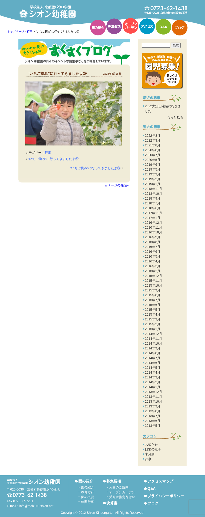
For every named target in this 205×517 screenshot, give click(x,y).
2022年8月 (152, 135)
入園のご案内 (119, 487)
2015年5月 (152, 309)
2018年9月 (152, 198)
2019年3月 (152, 174)
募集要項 (114, 26)
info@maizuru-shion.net (36, 506)
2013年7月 (152, 416)
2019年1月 (152, 184)
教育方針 (87, 492)
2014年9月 (152, 348)
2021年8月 (152, 145)
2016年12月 (153, 222)
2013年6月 (152, 421)
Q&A (163, 27)
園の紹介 (98, 28)
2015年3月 (152, 319)
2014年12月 (153, 334)
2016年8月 (152, 242)
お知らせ (151, 444)
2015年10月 (153, 285)
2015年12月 (153, 276)
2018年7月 (152, 203)
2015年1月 (152, 329)
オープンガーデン (131, 26)
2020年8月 (152, 150)
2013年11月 (153, 396)
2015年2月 (152, 324)
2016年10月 (153, 232)
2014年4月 (152, 372)
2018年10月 (153, 193)
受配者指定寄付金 (122, 497)
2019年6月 (152, 164)
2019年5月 (152, 169)
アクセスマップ (160, 481)
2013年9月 (152, 406)
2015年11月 (153, 280)
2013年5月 (152, 425)
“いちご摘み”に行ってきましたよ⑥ (95, 168)
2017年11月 (153, 213)
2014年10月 (153, 343)
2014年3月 (152, 377)
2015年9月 (152, 290)
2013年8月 (152, 411)
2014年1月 (152, 387)
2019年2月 (152, 179)
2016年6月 (152, 251)
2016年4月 (152, 261)
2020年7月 (152, 155)
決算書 (111, 503)
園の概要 (87, 497)
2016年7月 (152, 247)
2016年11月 (153, 227)
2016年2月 (152, 271)
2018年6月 (152, 208)
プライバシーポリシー (165, 496)
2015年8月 (152, 295)
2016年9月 (152, 237)
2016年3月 (152, 266)
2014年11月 (153, 338)
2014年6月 (152, 363)
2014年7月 (152, 358)
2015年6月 (152, 305)
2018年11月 (153, 189)
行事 (29, 31)
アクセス (147, 26)
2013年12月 (153, 392)
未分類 (150, 454)
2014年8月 (152, 353)
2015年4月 (152, 314)
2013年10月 (153, 401)
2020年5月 (152, 160)
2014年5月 (152, 367)
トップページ (15, 31)
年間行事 (87, 502)
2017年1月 (152, 218)
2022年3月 (152, 140)
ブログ (180, 28)
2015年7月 (152, 300)
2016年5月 (152, 256)
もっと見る (175, 117)
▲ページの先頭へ (117, 185)
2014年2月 (152, 382)
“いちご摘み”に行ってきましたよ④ (53, 159)
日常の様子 (153, 449)
